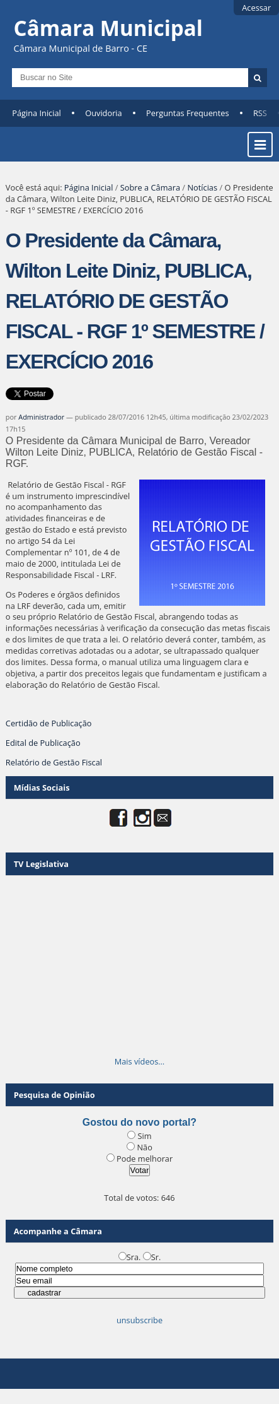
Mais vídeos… (140, 1061)
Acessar (256, 7)
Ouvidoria (103, 113)
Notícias (202, 187)
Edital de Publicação (43, 742)
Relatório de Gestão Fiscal (54, 762)
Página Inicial (36, 113)
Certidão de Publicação (49, 723)
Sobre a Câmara (150, 187)
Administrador (41, 417)
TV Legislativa (41, 864)
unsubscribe (139, 1320)
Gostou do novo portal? (139, 1122)
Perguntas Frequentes (187, 113)
